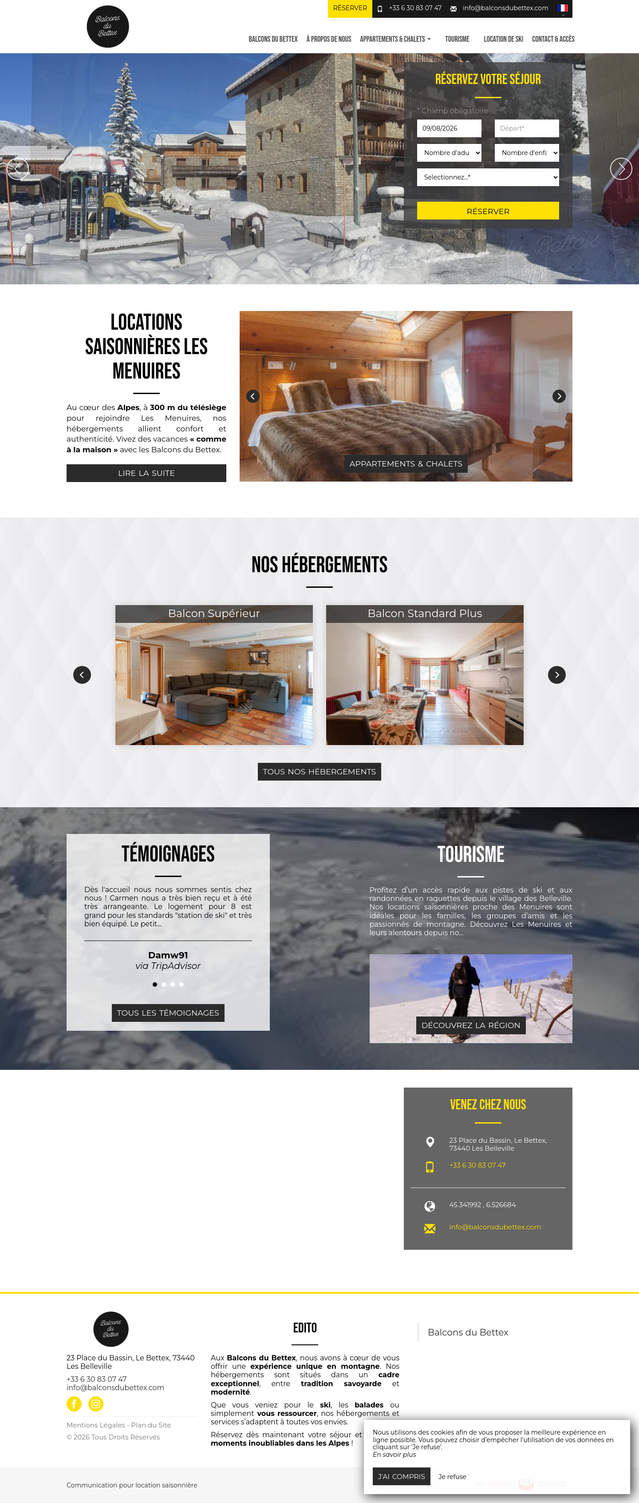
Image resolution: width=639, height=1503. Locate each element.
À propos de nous (329, 39)
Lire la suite (146, 473)
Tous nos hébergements (319, 771)
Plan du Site (151, 1425)
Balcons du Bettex (272, 39)
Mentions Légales (96, 1425)
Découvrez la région (471, 1025)
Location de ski (504, 39)
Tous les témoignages (168, 1012)
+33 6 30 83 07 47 (415, 8)
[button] (562, 8)
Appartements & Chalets (406, 463)
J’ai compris (401, 1476)
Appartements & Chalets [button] (395, 39)
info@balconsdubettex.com (505, 8)
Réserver (350, 8)
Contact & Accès (553, 39)
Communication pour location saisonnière (132, 1485)
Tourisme (457, 39)
